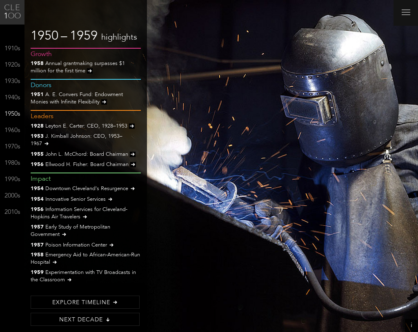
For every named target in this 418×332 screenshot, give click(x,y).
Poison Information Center (72, 245)
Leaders (42, 116)
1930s (12, 82)
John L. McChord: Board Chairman (83, 154)
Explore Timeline (85, 303)
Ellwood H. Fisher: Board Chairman (83, 165)
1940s (12, 98)
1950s (12, 114)
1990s (12, 180)
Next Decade (85, 320)
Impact (41, 179)
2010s (12, 212)
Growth (41, 54)
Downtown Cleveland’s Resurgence (83, 189)
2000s (12, 196)
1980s (12, 163)
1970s (12, 147)
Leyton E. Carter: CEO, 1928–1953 (83, 126)
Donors (41, 85)
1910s (12, 49)
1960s (12, 131)
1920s (12, 65)
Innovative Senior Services (72, 199)
